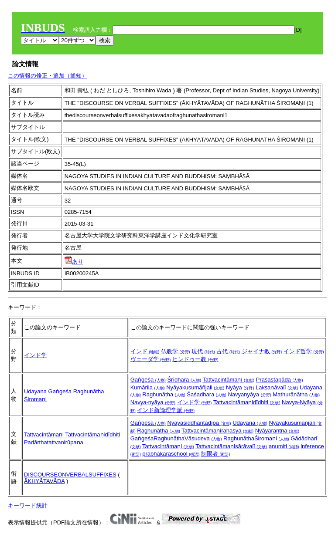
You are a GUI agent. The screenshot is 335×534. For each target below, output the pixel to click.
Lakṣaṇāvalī (277, 387)
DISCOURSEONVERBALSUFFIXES (70, 474)
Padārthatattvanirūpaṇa (53, 442)
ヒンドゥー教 (195, 359)
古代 (228, 351)
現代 (203, 351)
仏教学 (175, 351)
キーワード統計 (28, 505)
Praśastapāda (279, 379)
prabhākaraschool (170, 453)
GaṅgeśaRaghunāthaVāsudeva (176, 438)
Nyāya (240, 387)
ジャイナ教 (262, 351)
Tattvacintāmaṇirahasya (217, 430)
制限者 (215, 453)
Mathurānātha (296, 394)
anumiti (284, 446)
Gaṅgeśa (60, 391)
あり (74, 261)
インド (145, 351)
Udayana (35, 391)
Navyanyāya (249, 394)
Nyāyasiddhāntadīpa (199, 422)
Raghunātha (163, 394)
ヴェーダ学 (150, 359)
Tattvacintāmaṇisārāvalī (231, 446)
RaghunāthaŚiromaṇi (256, 438)
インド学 (35, 355)
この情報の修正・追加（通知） (47, 75)
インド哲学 (304, 351)
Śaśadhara (206, 394)
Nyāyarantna (277, 430)
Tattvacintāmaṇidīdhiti (246, 402)
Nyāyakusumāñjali (195, 387)
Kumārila (147, 387)
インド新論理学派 (166, 410)
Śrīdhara (184, 379)
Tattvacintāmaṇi (228, 379)
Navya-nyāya (152, 402)
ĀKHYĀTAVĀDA (44, 481)
